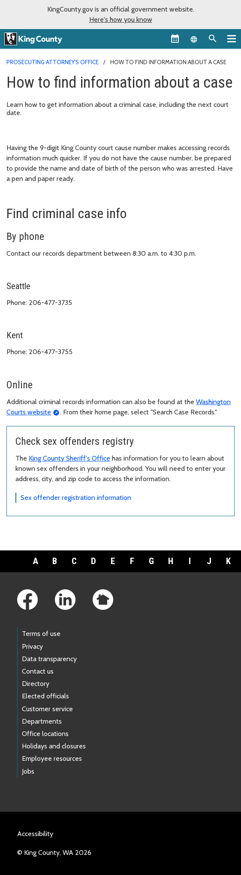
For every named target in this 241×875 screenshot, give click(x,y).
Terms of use (41, 634)
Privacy (32, 646)
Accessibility (35, 834)
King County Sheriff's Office (69, 458)
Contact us (38, 671)
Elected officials (45, 696)
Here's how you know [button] (120, 19)
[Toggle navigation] (231, 38)
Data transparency (49, 659)
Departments (42, 721)
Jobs (28, 771)
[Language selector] (193, 38)
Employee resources (52, 758)
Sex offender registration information (76, 498)
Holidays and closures (54, 746)
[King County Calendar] (175, 38)
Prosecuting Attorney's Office (52, 62)
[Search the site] (212, 38)
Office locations (45, 734)
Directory (35, 684)
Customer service (47, 709)
